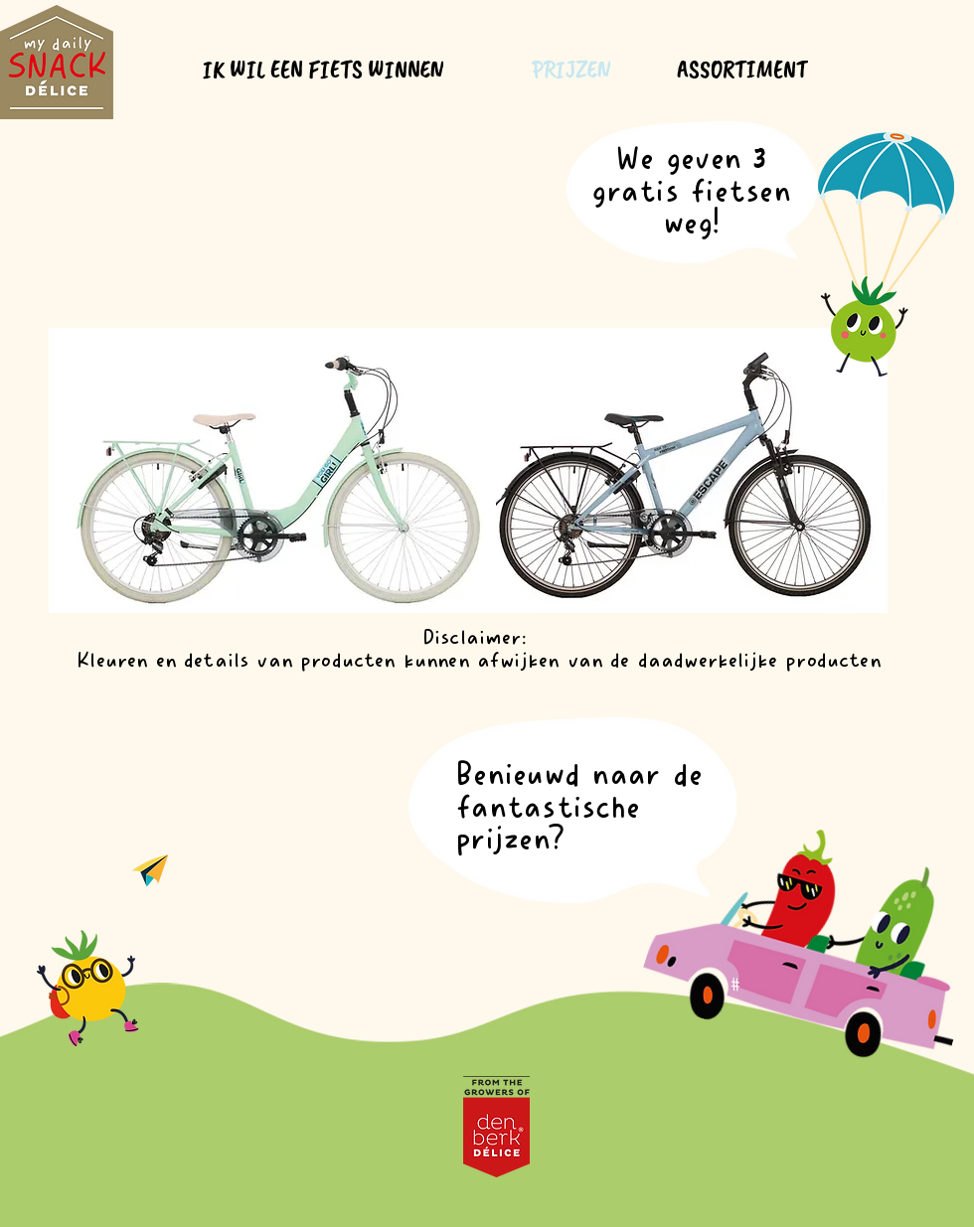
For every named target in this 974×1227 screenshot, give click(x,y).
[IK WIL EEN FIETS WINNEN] (325, 69)
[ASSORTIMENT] (744, 69)
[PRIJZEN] (572, 69)
